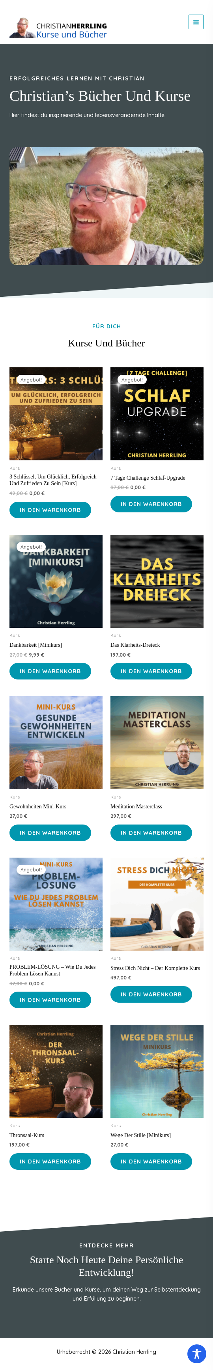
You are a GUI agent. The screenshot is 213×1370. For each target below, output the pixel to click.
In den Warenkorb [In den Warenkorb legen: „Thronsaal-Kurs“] (50, 1161)
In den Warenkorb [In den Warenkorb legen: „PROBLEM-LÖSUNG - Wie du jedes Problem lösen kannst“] (50, 999)
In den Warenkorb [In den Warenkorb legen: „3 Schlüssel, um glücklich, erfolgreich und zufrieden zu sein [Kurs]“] (50, 510)
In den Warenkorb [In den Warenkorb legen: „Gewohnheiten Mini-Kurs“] (50, 832)
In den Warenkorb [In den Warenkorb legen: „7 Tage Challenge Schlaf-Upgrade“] (151, 504)
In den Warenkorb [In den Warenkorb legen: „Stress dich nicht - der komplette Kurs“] (151, 994)
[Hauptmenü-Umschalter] (196, 22)
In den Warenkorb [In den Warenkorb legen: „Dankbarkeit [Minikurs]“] (50, 671)
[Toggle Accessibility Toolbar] (197, 1354)
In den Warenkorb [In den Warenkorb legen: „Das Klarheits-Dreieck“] (151, 671)
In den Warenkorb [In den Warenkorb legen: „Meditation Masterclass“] (151, 832)
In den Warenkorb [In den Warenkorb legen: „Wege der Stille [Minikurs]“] (151, 1161)
